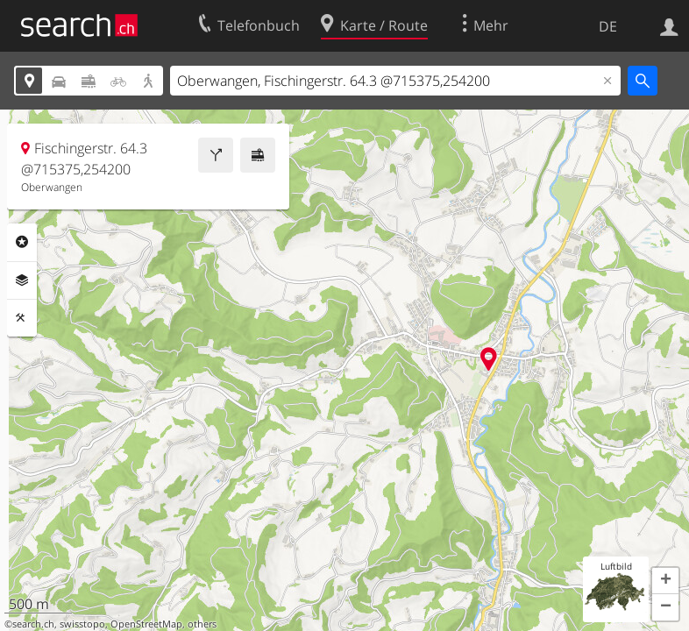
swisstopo (82, 624)
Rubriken (22, 241)
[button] (665, 581)
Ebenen (22, 280)
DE (608, 26)
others (202, 624)
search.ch (33, 624)
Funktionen (22, 318)
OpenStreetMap (146, 624)
